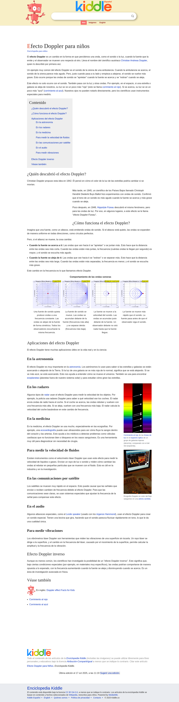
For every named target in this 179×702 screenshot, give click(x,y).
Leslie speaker (73, 514)
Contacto (97, 698)
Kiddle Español (33, 698)
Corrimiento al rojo (131, 435)
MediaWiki (113, 695)
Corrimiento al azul (38, 604)
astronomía (75, 367)
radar (46, 395)
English (103, 23)
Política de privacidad (80, 698)
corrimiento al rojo (111, 87)
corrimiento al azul (53, 91)
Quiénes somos (60, 698)
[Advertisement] (89, 33)
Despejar (126, 16)
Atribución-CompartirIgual (79, 661)
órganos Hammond (105, 514)
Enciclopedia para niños (37, 51)
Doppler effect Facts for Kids (61, 590)
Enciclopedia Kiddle (76, 658)
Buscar (132, 16)
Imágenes (92, 23)
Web (83, 23)
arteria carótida (144, 499)
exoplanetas (33, 378)
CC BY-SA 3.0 (72, 692)
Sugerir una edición (109, 673)
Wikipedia (73, 695)
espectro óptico (137, 438)
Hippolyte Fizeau (105, 207)
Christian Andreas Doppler (134, 60)
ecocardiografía (48, 430)
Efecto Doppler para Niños (40, 666)
